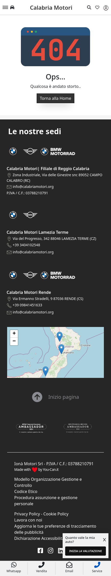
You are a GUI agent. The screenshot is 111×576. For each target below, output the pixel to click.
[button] (46, 371)
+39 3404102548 (26, 244)
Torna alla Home (55, 98)
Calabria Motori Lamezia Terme (37, 232)
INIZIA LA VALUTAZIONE (85, 551)
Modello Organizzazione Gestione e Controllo (48, 482)
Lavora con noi (28, 520)
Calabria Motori (51, 7)
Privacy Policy (27, 514)
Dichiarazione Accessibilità (39, 538)
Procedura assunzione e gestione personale (45, 500)
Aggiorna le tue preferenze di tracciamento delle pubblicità (55, 529)
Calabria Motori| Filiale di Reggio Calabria (48, 168)
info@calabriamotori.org (33, 186)
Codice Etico (25, 491)
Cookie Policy (55, 514)
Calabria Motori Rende (29, 292)
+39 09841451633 (27, 305)
